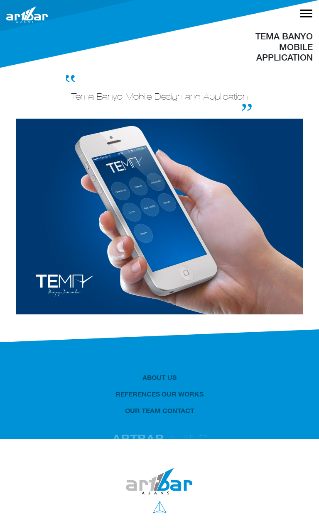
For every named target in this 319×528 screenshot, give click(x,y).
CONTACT (178, 410)
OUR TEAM (143, 410)
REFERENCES (137, 394)
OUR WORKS (183, 394)
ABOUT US (159, 377)
